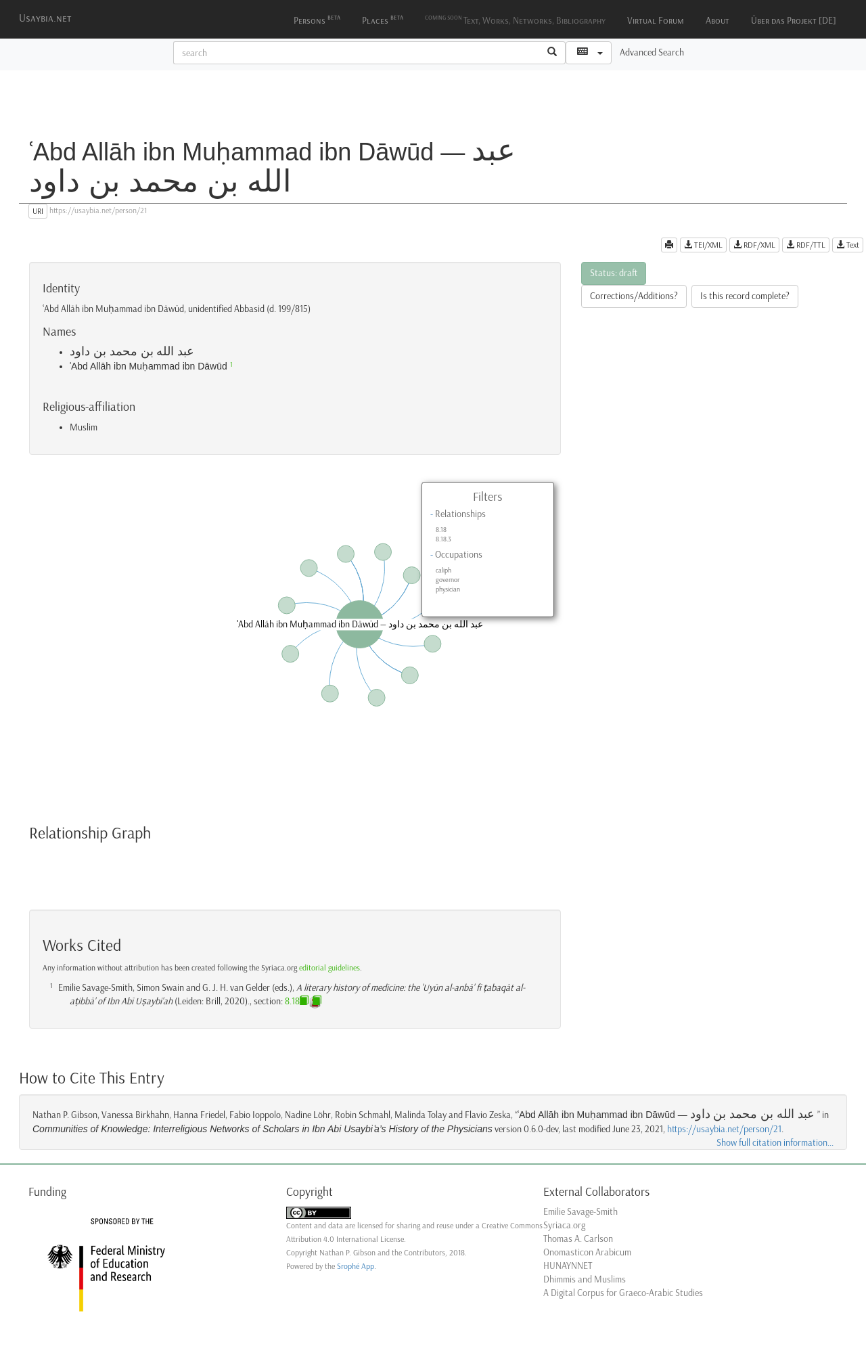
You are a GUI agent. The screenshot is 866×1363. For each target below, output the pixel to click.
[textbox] (356, 52)
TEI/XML (703, 245)
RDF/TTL (805, 245)
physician (448, 589)
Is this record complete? (745, 296)
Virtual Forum (655, 20)
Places (382, 19)
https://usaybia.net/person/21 (724, 1129)
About (717, 20)
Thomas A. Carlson (578, 1239)
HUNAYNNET (567, 1266)
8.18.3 (443, 539)
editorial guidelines (329, 968)
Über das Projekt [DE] (793, 20)
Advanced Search (652, 52)
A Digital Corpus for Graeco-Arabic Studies (623, 1293)
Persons (317, 19)
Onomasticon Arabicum (587, 1252)
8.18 (441, 530)
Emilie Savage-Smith (580, 1211)
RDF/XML (754, 245)
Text (847, 245)
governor (447, 580)
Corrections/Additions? (634, 296)
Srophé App (355, 1266)
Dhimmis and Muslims (584, 1279)
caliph (443, 570)
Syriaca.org (564, 1225)
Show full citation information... (775, 1142)
